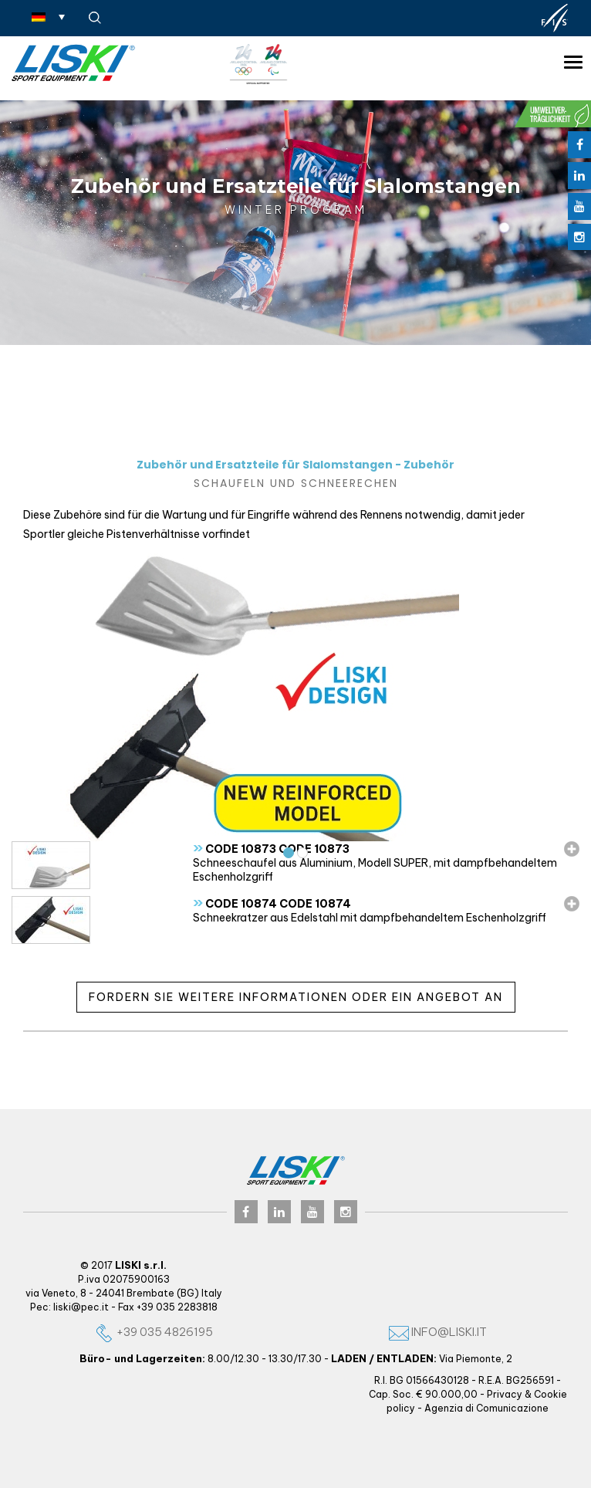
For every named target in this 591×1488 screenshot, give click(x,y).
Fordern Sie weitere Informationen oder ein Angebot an (296, 997)
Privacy (504, 1394)
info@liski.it (438, 1331)
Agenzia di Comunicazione (486, 1408)
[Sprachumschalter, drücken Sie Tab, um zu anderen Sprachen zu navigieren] (48, 16)
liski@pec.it (81, 1307)
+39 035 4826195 (153, 1331)
